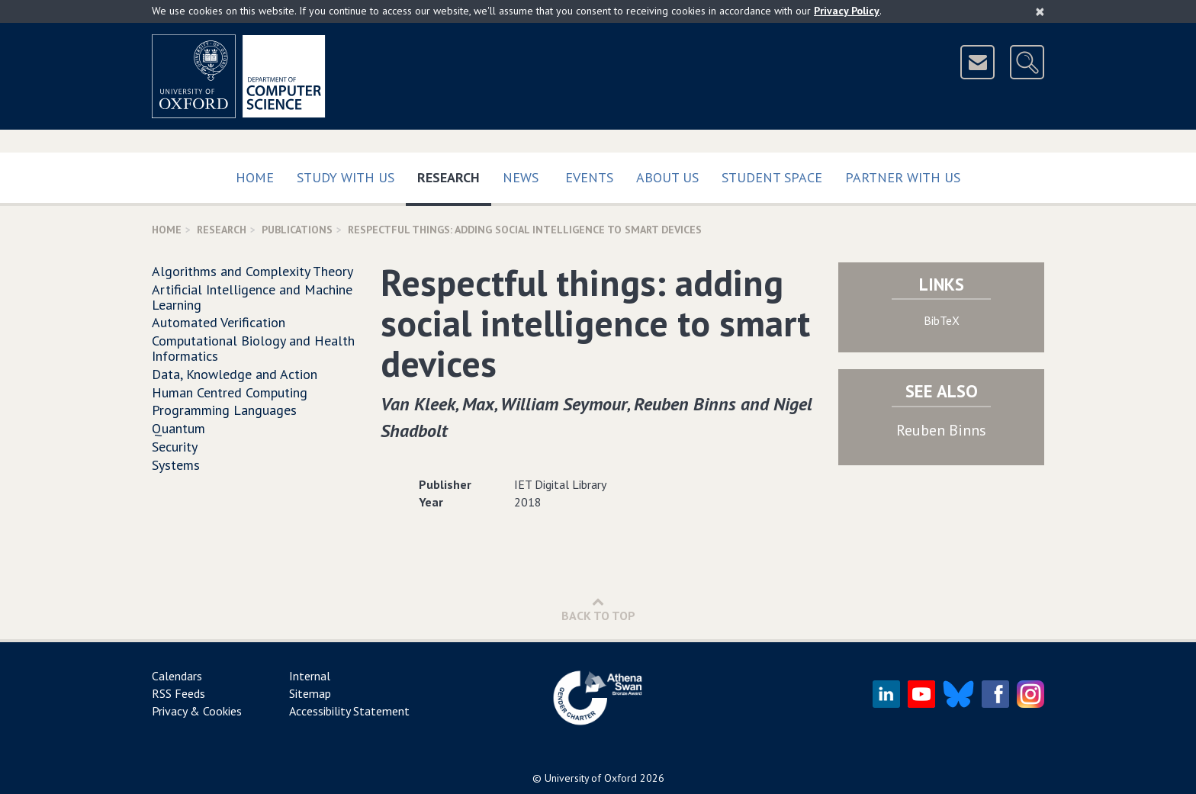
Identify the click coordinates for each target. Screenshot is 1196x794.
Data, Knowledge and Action (234, 374)
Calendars (177, 675)
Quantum (178, 428)
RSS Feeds (178, 693)
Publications (297, 229)
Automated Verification (218, 322)
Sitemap (310, 693)
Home (255, 177)
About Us (667, 177)
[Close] (1040, 11)
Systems (176, 465)
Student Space (772, 177)
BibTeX (942, 320)
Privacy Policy (846, 11)
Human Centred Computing (229, 392)
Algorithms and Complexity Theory (252, 271)
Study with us (345, 177)
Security (175, 446)
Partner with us (902, 177)
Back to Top (598, 609)
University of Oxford (591, 778)
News (521, 177)
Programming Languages (224, 410)
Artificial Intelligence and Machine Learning (252, 297)
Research (454, 174)
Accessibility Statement (349, 710)
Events (589, 177)
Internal (309, 675)
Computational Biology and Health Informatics (253, 348)
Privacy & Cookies (197, 710)
